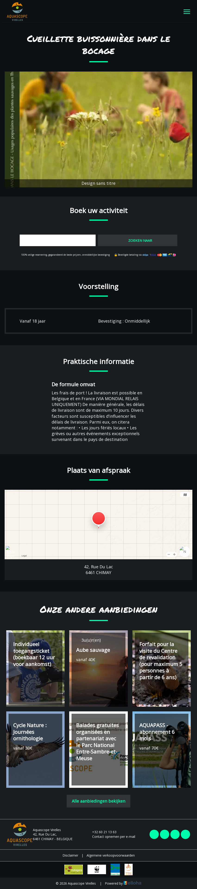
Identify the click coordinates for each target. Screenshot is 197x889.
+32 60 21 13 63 (101, 832)
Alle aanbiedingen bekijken (98, 801)
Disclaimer (70, 855)
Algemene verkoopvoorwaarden (111, 855)
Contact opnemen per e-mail (111, 836)
